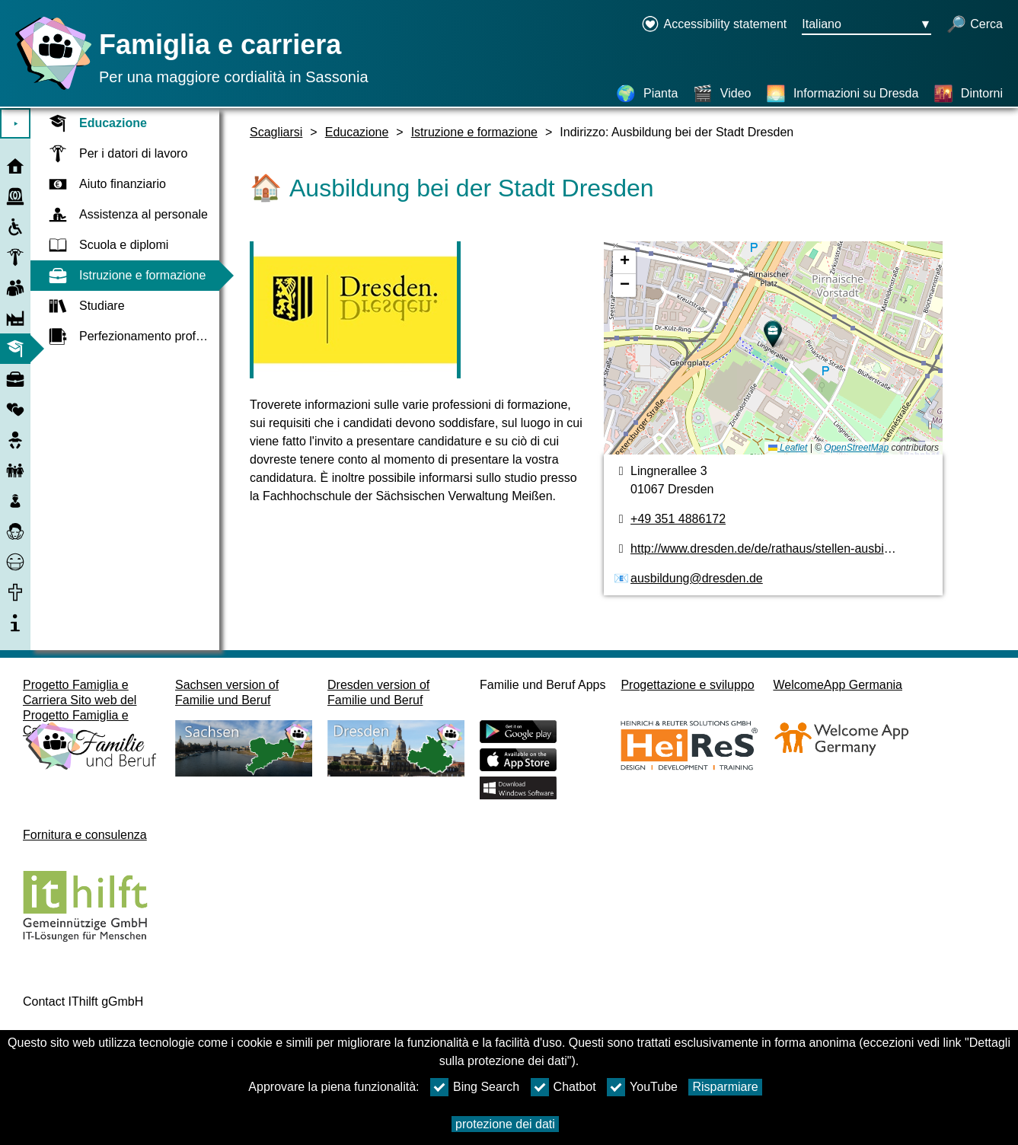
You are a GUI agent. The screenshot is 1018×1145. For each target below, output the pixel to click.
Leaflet (787, 447)
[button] (773, 334)
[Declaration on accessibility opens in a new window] (714, 25)
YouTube (642, 1087)
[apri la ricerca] (974, 25)
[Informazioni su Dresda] (842, 93)
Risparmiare (725, 1086)
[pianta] (773, 347)
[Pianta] (646, 93)
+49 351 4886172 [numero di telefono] (678, 518)
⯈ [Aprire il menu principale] (15, 123)
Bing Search (474, 1087)
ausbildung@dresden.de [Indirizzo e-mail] (696, 578)
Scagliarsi (276, 132)
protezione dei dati (505, 1124)
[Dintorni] (968, 93)
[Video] (722, 93)
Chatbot (563, 1087)
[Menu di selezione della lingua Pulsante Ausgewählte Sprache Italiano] (866, 25)
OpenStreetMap (856, 447)
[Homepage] (49, 89)
